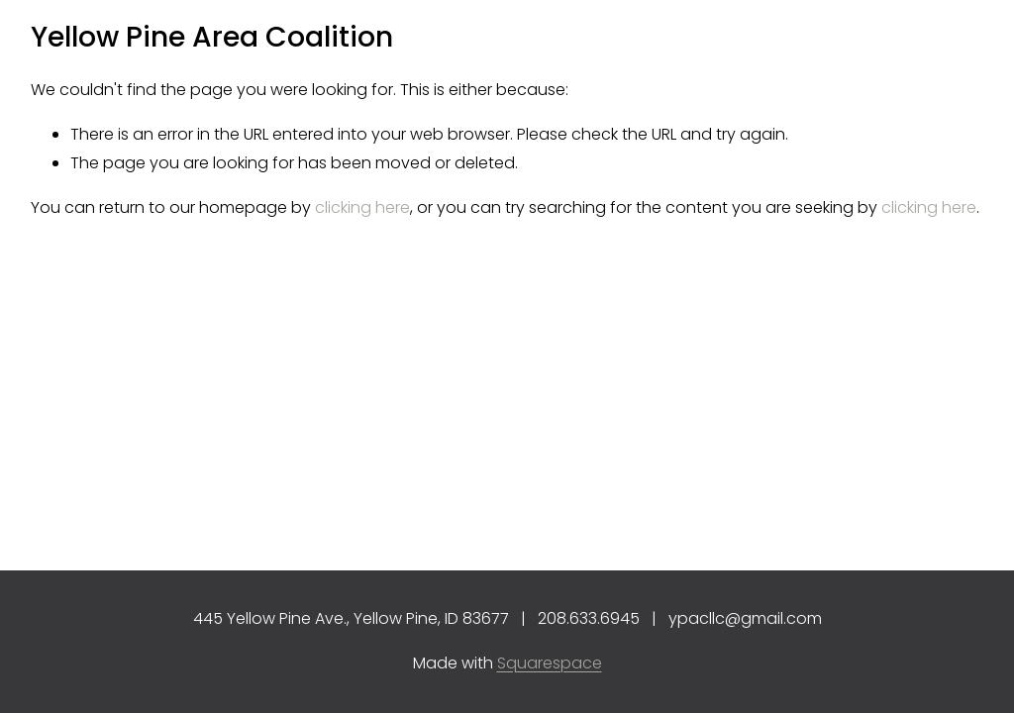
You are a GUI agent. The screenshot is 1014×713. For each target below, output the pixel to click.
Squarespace (549, 663)
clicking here (362, 207)
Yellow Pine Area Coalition (212, 36)
